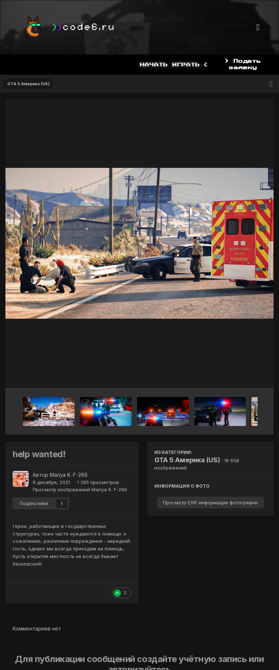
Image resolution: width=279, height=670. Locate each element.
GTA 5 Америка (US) (187, 460)
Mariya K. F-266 (69, 475)
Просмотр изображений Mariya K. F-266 (80, 489)
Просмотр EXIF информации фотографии (210, 502)
